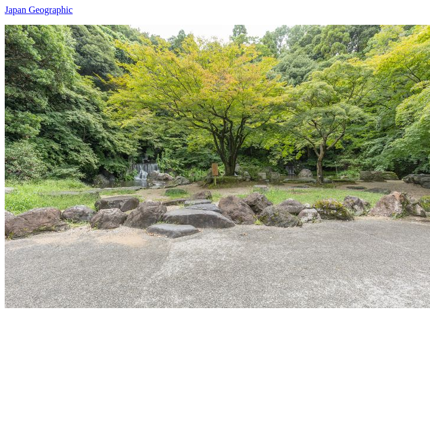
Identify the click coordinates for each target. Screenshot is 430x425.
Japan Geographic (39, 10)
